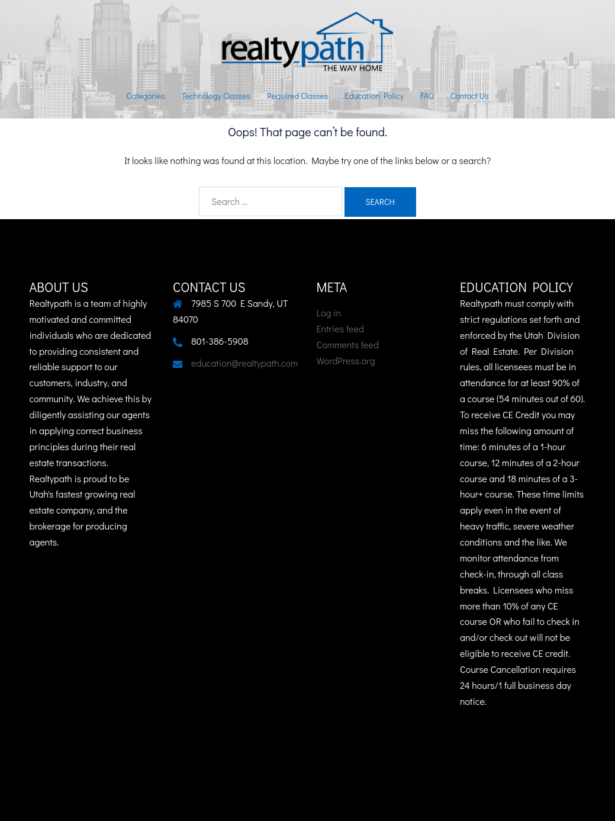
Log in (329, 312)
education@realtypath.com (244, 363)
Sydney (55, 801)
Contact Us (469, 95)
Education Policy (374, 95)
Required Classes (298, 95)
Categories (146, 95)
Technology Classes (216, 95)
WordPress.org (346, 360)
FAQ (427, 95)
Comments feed (348, 344)
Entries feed (340, 328)
